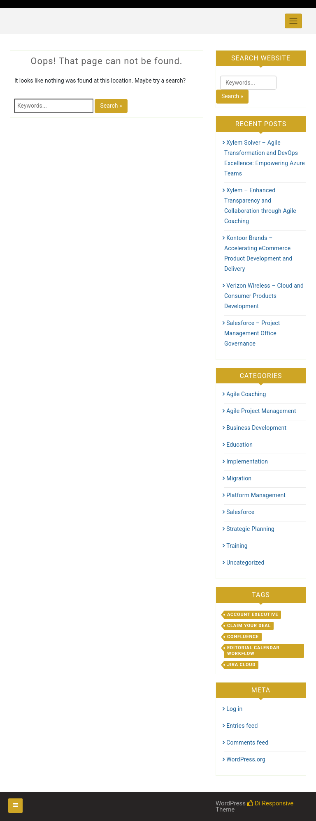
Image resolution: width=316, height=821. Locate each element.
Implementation (247, 461)
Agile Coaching (246, 394)
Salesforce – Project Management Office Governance (252, 333)
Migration (238, 478)
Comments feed (247, 742)
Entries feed (242, 725)
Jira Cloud (241, 664)
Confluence (243, 636)
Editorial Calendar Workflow (253, 650)
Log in (234, 709)
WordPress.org (245, 759)
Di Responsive (270, 803)
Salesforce (240, 512)
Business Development (256, 427)
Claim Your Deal (249, 625)
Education (239, 444)
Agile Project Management (261, 411)
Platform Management (256, 495)
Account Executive (252, 614)
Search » (111, 105)
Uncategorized (245, 562)
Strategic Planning (250, 529)
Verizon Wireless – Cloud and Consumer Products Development (264, 295)
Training (237, 545)
